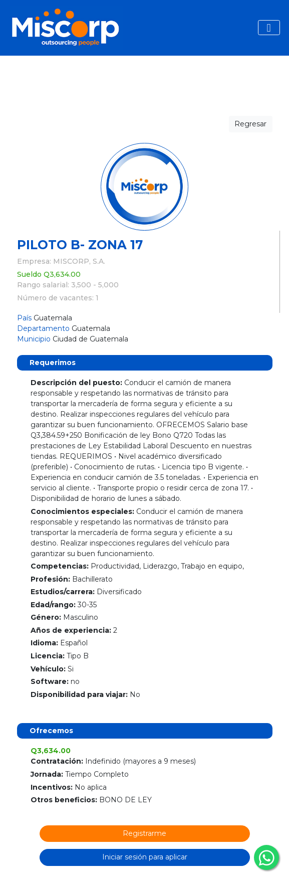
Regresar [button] (250, 123)
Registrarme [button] (144, 833)
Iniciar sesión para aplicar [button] (144, 856)
